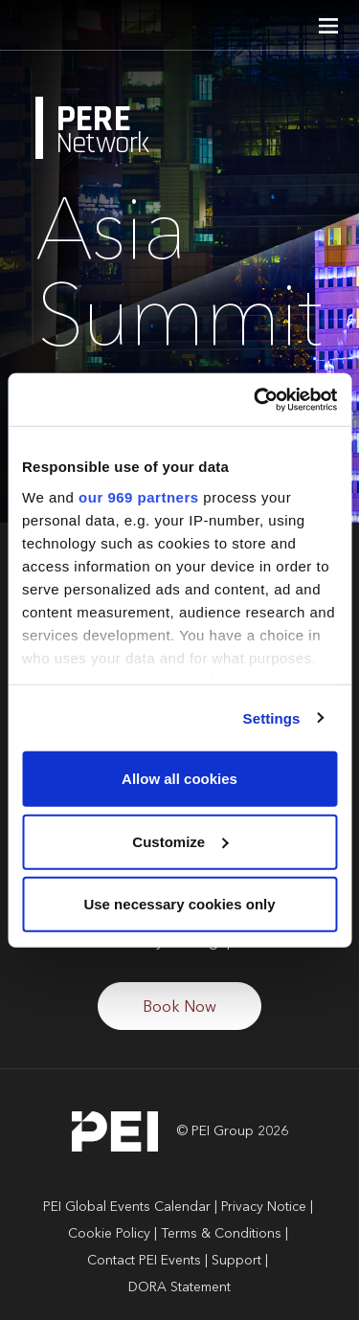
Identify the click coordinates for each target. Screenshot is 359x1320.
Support (236, 1260)
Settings (272, 717)
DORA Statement (179, 1287)
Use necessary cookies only (179, 904)
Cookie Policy (109, 1234)
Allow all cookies (179, 779)
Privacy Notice (263, 1207)
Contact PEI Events (144, 1260)
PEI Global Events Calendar (127, 1207)
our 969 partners (139, 496)
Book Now (179, 1008)
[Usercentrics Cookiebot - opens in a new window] (255, 399)
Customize (180, 841)
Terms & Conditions (221, 1234)
